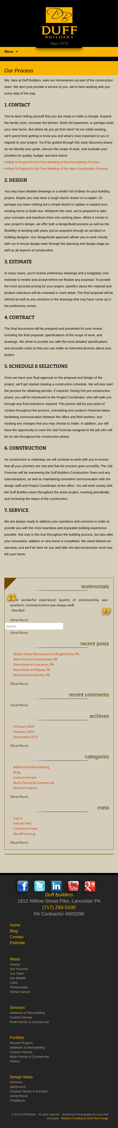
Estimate (17, 943)
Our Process (19, 969)
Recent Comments (89, 695)
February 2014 (23, 731)
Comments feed (25, 828)
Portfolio (17, 1037)
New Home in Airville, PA (31, 675)
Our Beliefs (18, 978)
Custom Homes (24, 777)
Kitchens (16, 1082)
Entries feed (22, 823)
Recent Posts (94, 643)
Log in (17, 818)
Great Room (19, 1096)
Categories (97, 756)
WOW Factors (20, 992)
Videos (15, 1061)
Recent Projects (25, 788)
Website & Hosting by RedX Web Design (84, 1118)
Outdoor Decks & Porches (29, 1091)
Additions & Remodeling (31, 767)
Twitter (39, 886)
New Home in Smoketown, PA (35, 659)
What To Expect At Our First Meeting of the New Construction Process (57, 168)
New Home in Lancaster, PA (33, 664)
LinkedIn (56, 886)
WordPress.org (24, 833)
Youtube (73, 886)
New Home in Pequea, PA (31, 669)
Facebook (22, 886)
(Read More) (19, 620)
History (15, 964)
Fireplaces (17, 1100)
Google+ (90, 886)
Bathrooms (18, 1087)
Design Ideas (21, 1077)
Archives (99, 716)
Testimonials (95, 586)
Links (13, 982)
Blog (17, 772)
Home (15, 925)
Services (17, 1007)
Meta (103, 808)
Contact (16, 937)
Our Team (17, 973)
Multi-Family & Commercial (33, 782)
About (15, 959)
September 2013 (25, 737)
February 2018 (23, 726)
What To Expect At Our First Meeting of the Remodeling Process (52, 162)
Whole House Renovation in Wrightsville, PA (46, 654)
